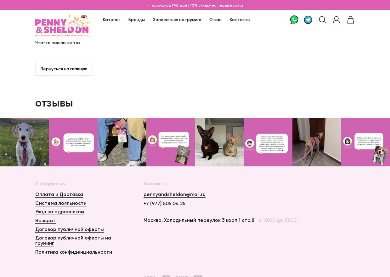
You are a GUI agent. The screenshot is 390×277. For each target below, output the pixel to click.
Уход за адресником (59, 212)
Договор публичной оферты (69, 229)
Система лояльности (61, 203)
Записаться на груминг (177, 19)
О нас (215, 19)
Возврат (45, 220)
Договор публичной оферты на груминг (73, 240)
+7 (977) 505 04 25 (164, 203)
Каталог (111, 19)
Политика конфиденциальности (73, 252)
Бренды (136, 19)
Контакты (240, 19)
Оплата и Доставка (59, 194)
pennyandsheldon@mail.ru (175, 194)
